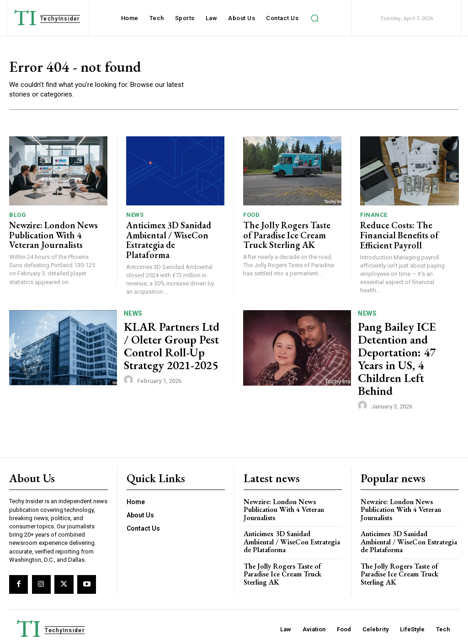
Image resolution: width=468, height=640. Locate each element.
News (135, 217)
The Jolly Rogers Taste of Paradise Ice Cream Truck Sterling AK (285, 234)
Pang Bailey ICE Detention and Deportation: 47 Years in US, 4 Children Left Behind (405, 342)
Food (251, 217)
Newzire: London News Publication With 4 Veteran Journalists (53, 234)
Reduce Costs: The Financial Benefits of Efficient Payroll (393, 234)
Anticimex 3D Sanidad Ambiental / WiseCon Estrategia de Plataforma (165, 234)
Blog (17, 217)
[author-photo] (130, 371)
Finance (374, 217)
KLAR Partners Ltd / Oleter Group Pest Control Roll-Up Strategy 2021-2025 (165, 342)
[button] (314, 18)
